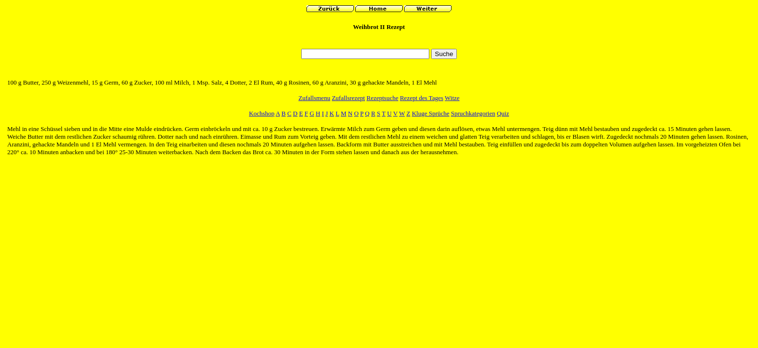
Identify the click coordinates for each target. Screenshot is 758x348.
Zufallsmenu (314, 98)
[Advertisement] (379, 42)
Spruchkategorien (473, 113)
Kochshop (262, 113)
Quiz (503, 113)
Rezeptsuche (382, 98)
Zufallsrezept (348, 98)
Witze (452, 98)
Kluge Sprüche (431, 113)
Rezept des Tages (421, 98)
